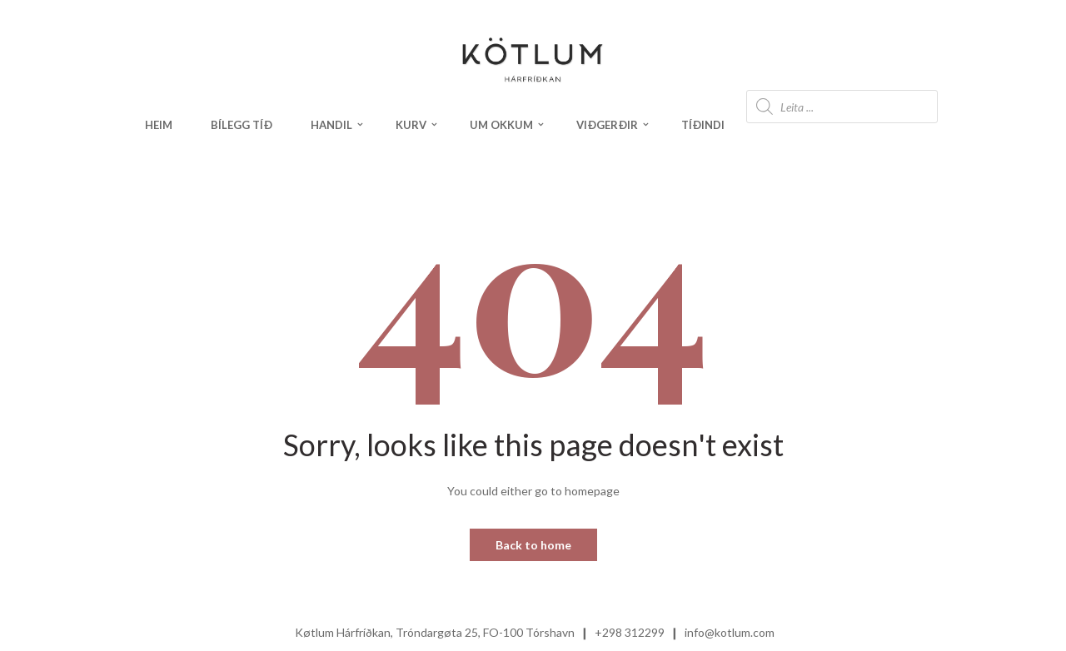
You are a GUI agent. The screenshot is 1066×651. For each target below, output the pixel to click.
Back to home (533, 545)
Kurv (411, 125)
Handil (331, 125)
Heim (158, 125)
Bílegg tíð (241, 125)
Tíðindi (703, 125)
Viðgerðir (607, 125)
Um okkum (501, 125)
